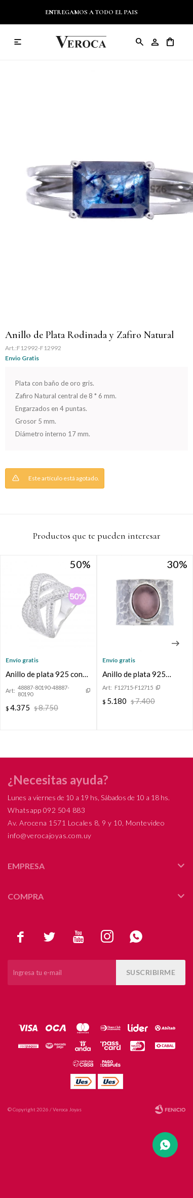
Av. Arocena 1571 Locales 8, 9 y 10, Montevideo (86, 822)
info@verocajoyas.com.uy (50, 835)
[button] (175, 643)
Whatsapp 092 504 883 (46, 810)
